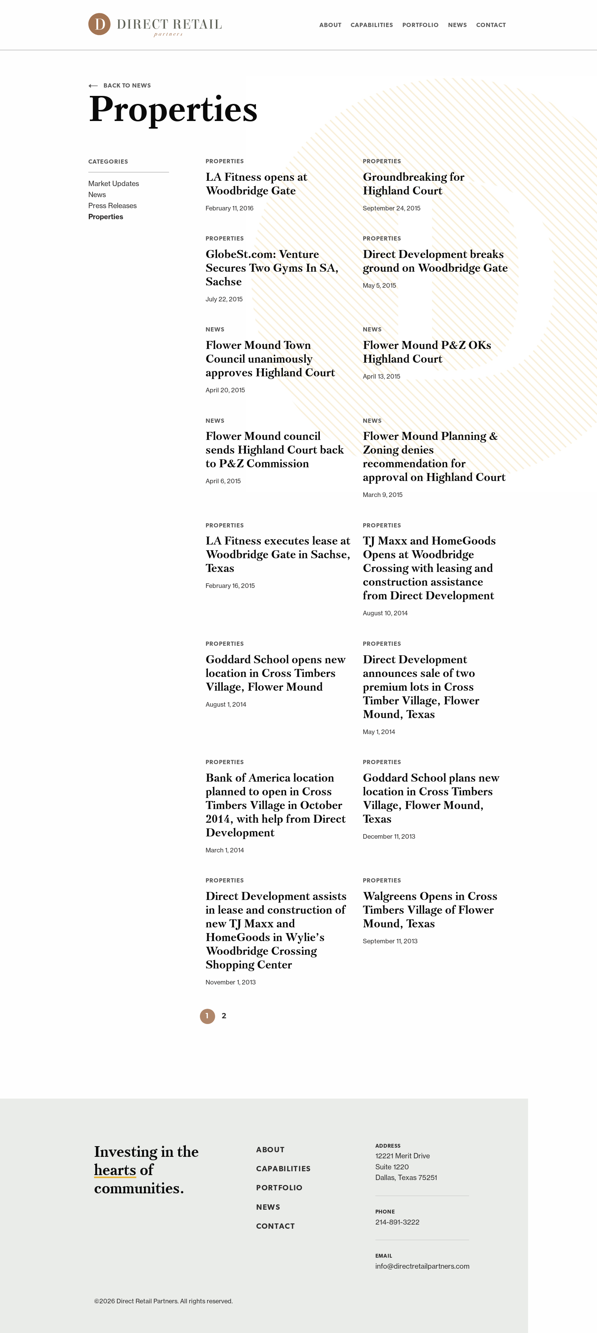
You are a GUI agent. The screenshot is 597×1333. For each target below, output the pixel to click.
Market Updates (113, 183)
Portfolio (420, 25)
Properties (105, 216)
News (457, 25)
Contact (491, 25)
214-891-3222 (397, 1222)
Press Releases (112, 205)
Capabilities (372, 25)
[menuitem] (330, 25)
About (330, 25)
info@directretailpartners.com (422, 1266)
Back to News (119, 86)
